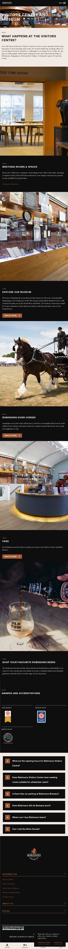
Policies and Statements (11, 892)
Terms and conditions (10, 888)
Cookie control (8, 897)
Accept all (58, 943)
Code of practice (8, 884)
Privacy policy (7, 879)
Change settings (44, 943)
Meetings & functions (10, 184)
